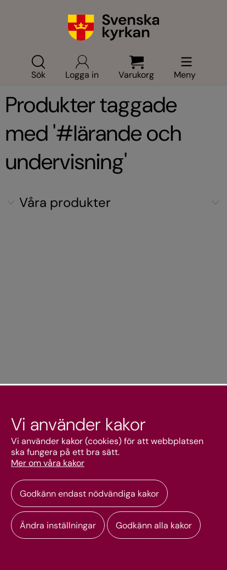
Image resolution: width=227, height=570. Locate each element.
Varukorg (136, 67)
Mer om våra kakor (47, 463)
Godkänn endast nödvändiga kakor (89, 493)
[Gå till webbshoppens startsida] (114, 27)
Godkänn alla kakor (154, 525)
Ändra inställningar (58, 525)
